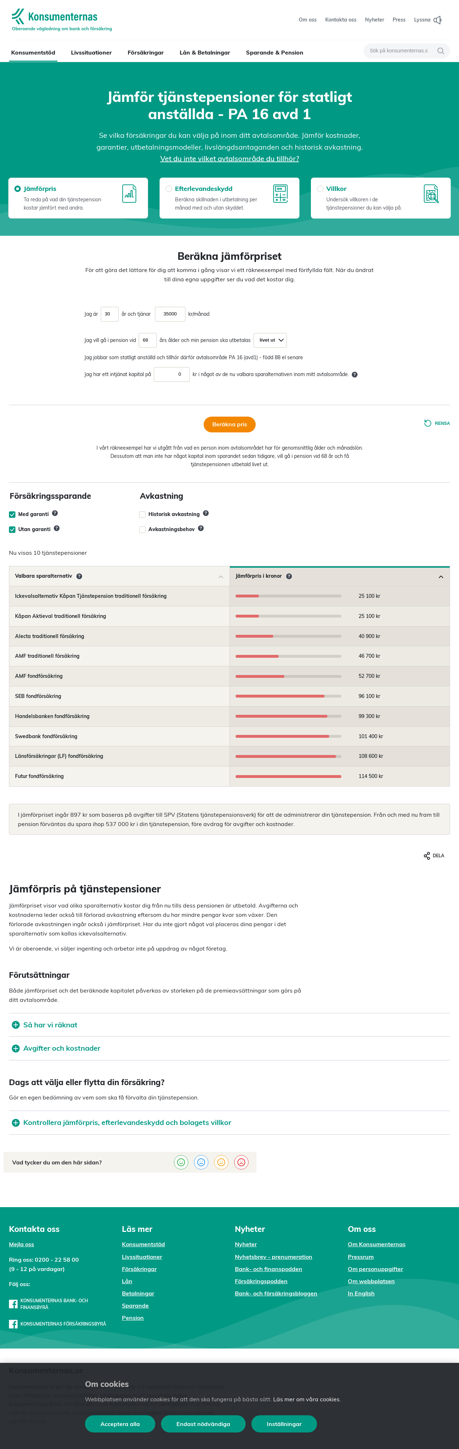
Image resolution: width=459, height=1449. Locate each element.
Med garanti (33, 514)
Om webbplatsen (371, 1281)
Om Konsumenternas (377, 1244)
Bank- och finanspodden (268, 1268)
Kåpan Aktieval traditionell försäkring (60, 616)
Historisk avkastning (174, 514)
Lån (127, 1281)
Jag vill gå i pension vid (110, 340)
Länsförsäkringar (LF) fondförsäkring (59, 756)
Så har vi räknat (44, 1024)
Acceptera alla (120, 1423)
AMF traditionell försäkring (47, 656)
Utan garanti (34, 529)
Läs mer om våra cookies (306, 1399)
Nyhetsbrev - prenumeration (273, 1256)
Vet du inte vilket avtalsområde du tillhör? (229, 158)
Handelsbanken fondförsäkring (52, 716)
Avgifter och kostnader (56, 1048)
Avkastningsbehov (171, 529)
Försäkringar (146, 52)
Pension (133, 1317)
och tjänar (139, 314)
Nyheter (246, 1244)
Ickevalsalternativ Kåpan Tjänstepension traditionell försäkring (91, 596)
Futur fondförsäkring (39, 776)
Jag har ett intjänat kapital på (117, 374)
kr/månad (198, 314)
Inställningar (284, 1423)
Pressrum (361, 1256)
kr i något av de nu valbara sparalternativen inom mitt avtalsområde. (271, 374)
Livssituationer (91, 52)
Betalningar (138, 1293)
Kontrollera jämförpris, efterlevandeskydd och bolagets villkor (121, 1122)
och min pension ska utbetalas (216, 340)
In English (361, 1293)
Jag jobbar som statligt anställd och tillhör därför (139, 357)
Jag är (91, 314)
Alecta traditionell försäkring (49, 636)
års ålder (170, 340)
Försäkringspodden (261, 1281)
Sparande (135, 1305)
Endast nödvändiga (203, 1423)
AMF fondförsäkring (39, 676)
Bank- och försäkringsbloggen (276, 1293)
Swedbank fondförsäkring (46, 736)
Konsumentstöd (33, 52)
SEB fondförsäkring (38, 696)
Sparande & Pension (274, 52)
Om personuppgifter (375, 1268)
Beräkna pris (229, 424)
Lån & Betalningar (205, 52)
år (124, 314)
